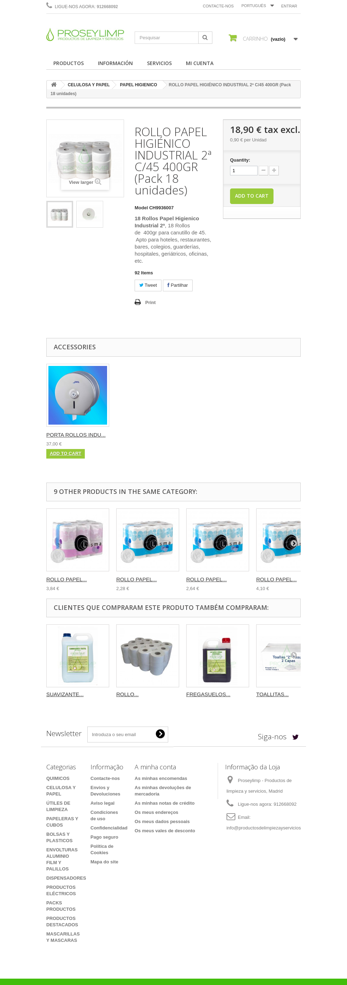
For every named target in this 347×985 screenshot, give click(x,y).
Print (150, 302)
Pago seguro (104, 837)
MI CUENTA (199, 63)
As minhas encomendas (161, 778)
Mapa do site (104, 861)
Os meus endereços (156, 812)
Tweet (148, 285)
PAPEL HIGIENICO (138, 84)
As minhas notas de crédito (165, 803)
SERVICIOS (159, 63)
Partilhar (177, 285)
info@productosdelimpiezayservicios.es (267, 827)
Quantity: (240, 160)
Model (141, 207)
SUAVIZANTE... (65, 694)
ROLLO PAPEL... (66, 579)
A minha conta (155, 767)
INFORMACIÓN (115, 63)
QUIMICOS (58, 778)
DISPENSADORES (66, 878)
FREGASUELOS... (208, 694)
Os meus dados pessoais (162, 821)
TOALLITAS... (272, 694)
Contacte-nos (218, 6)
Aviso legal (102, 803)
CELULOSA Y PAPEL (89, 84)
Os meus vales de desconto (165, 830)
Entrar (289, 6)
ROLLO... (127, 694)
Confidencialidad (109, 827)
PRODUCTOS (68, 63)
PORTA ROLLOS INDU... (76, 435)
